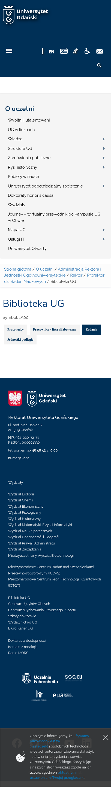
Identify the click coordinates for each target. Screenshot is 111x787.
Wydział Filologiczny (24, 512)
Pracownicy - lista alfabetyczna (54, 329)
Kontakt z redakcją (23, 647)
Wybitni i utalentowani (29, 120)
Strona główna (17, 269)
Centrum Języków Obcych (29, 604)
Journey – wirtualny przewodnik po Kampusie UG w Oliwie (54, 217)
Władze (15, 139)
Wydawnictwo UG (22, 622)
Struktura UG (20, 148)
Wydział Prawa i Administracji (31, 543)
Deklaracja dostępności (27, 640)
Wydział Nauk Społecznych (30, 531)
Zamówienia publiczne (29, 157)
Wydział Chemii (20, 500)
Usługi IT (16, 239)
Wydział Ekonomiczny (25, 506)
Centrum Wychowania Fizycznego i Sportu (42, 610)
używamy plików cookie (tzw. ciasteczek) (59, 741)
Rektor (76, 275)
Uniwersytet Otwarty (27, 248)
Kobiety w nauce (23, 176)
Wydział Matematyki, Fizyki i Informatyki (40, 525)
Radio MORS (18, 653)
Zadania (91, 329)
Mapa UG (17, 229)
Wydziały (16, 204)
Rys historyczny (22, 167)
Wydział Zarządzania (24, 549)
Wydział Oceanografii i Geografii (33, 537)
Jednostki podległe (20, 339)
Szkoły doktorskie (22, 616)
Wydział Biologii (21, 494)
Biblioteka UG (19, 598)
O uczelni (19, 108)
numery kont (18, 458)
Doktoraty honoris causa (30, 195)
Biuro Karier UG (20, 628)
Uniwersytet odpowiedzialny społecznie (45, 186)
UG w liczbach (21, 129)
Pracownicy (15, 329)
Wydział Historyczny (24, 519)
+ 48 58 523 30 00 (44, 450)
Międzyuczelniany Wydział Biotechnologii (41, 555)
